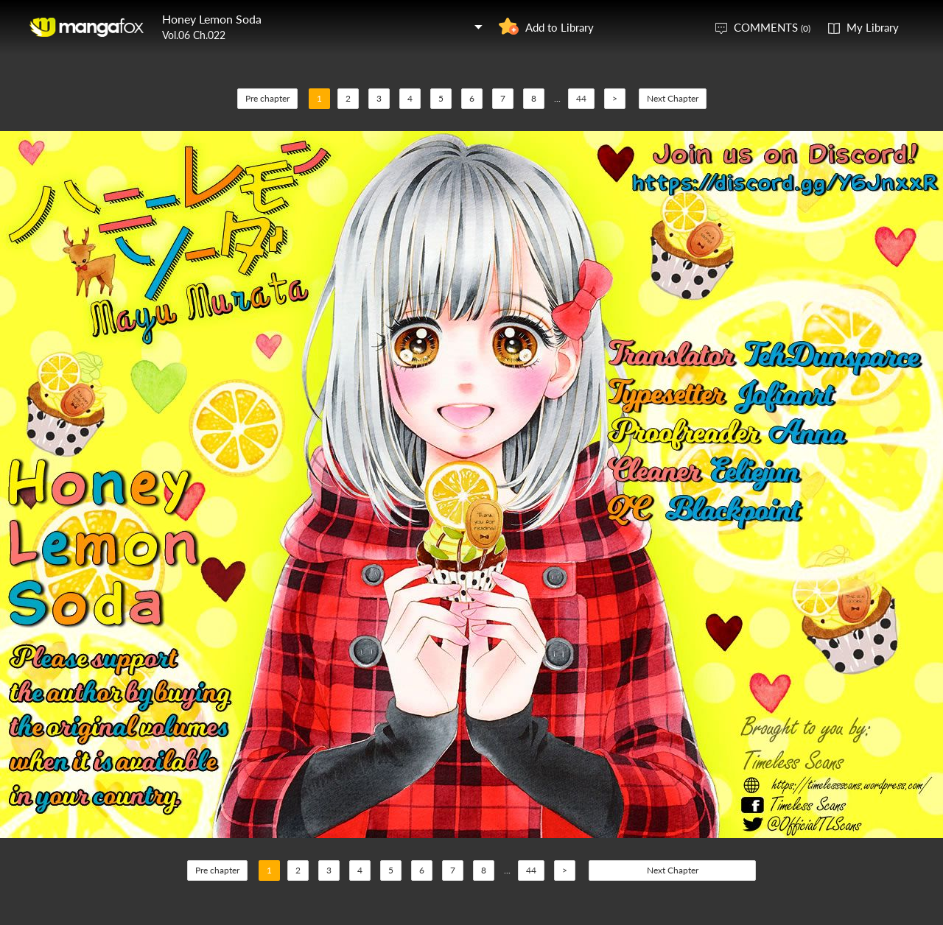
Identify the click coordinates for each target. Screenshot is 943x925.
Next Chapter (672, 98)
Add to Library (559, 27)
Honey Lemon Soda (212, 19)
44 (581, 98)
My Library (872, 27)
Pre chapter (267, 98)
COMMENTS (772, 27)
